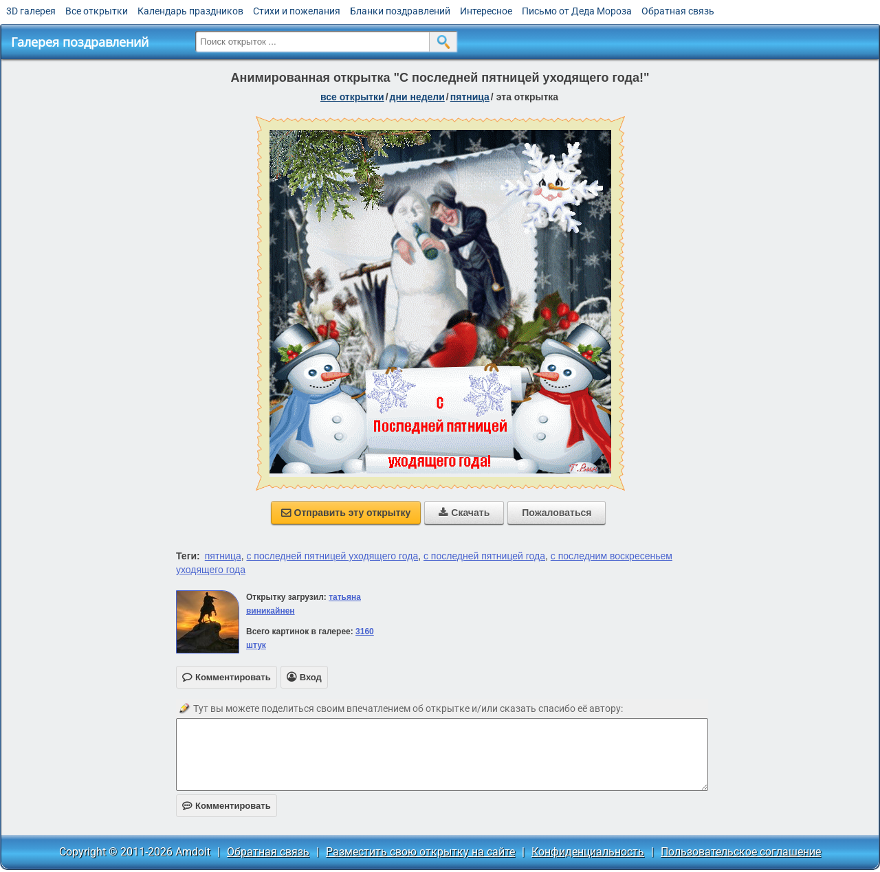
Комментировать (226, 806)
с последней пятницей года (484, 555)
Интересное (486, 10)
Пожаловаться (556, 512)
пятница (470, 96)
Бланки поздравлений (400, 10)
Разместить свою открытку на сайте (420, 851)
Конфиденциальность (587, 851)
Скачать (464, 512)
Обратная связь (677, 10)
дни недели (417, 96)
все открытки (352, 96)
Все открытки (96, 10)
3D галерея (31, 10)
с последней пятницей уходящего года (332, 555)
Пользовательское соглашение (741, 851)
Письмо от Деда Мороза (577, 10)
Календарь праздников (190, 10)
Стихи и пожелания (296, 10)
